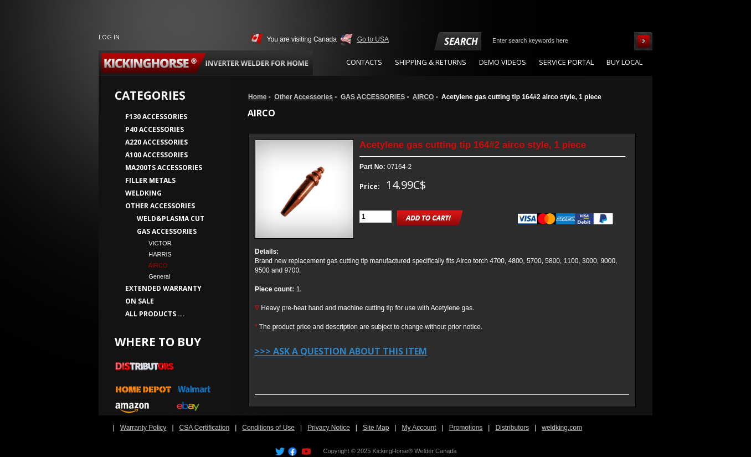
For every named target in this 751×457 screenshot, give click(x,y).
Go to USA (373, 39)
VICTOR (157, 243)
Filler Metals (150, 180)
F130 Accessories (156, 116)
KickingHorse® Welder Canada (414, 451)
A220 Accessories (156, 142)
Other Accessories (303, 97)
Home (257, 97)
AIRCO (423, 97)
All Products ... (154, 314)
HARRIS (157, 254)
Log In (109, 37)
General (156, 276)
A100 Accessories (156, 155)
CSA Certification (204, 428)
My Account (419, 428)
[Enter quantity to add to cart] (375, 216)
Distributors (512, 428)
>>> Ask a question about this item (340, 351)
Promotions (466, 428)
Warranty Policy (143, 428)
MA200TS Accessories (163, 167)
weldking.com (562, 428)
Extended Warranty (163, 288)
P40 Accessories (154, 129)
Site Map (376, 428)
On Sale (139, 301)
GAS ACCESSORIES (373, 97)
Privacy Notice (328, 428)
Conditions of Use (268, 428)
